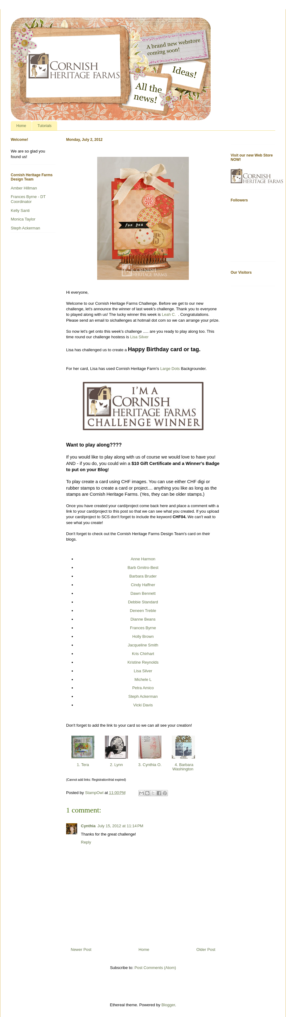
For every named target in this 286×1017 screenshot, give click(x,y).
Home (21, 126)
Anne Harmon (143, 559)
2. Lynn (116, 764)
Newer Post (81, 949)
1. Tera (83, 764)
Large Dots (170, 368)
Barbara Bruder (143, 576)
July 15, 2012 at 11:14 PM (120, 826)
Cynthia (88, 826)
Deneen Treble (143, 610)
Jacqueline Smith (143, 645)
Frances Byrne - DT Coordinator (28, 199)
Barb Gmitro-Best (143, 567)
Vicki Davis (143, 705)
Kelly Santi (20, 210)
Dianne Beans (143, 619)
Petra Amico (143, 687)
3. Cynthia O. (150, 764)
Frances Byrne (143, 628)
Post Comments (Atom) (155, 967)
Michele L (143, 679)
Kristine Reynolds (142, 662)
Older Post (206, 949)
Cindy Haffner (143, 584)
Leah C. (170, 314)
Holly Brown (142, 636)
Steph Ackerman (142, 696)
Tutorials (45, 126)
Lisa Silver (139, 337)
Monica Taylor (23, 219)
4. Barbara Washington (184, 766)
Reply (86, 842)
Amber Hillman (24, 188)
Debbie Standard (143, 602)
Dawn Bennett (143, 593)
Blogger (168, 1005)
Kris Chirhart (143, 653)
